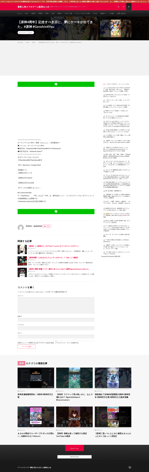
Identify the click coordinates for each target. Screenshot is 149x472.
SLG (53, 13)
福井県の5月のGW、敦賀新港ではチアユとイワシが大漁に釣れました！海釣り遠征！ (116, 209)
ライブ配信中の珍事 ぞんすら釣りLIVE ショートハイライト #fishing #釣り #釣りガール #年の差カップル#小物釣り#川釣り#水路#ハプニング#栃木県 (116, 228)
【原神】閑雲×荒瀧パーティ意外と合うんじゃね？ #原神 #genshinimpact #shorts (58, 269)
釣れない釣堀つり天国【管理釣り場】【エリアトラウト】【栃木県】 (116, 221)
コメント (20, 295)
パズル (95, 13)
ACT (26, 13)
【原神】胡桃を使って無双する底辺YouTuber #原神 (71, 434)
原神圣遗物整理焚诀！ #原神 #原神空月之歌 (35, 395)
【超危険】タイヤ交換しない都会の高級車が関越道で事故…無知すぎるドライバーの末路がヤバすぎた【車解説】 (116, 196)
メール (21, 324)
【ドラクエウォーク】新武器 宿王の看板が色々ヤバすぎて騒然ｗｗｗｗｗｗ (116, 117)
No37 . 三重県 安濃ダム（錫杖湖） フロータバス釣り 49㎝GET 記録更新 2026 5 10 (116, 202)
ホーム (20, 13)
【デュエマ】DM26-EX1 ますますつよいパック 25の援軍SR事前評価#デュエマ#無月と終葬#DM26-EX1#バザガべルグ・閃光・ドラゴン (116, 176)
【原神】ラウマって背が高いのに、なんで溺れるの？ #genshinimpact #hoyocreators (74, 397)
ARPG (33, 13)
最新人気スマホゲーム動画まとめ (40, 467)
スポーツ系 (68, 13)
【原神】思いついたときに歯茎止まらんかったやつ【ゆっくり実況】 (113, 434)
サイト (20, 333)
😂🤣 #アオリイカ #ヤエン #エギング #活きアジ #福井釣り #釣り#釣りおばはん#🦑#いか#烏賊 (116, 215)
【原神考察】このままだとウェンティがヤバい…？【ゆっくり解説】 (53, 257)
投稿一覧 (46, 226)
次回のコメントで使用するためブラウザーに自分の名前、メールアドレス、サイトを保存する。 (49, 342)
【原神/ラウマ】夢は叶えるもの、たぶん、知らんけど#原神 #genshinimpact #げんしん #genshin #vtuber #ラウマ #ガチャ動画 (116, 149)
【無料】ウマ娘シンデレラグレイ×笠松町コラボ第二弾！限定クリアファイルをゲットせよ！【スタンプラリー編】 (116, 246)
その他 (111, 13)
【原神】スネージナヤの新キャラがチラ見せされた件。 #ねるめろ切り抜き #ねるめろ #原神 (116, 141)
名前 (20, 316)
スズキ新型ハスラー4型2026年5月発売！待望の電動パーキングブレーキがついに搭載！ (116, 106)
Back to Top (74, 448)
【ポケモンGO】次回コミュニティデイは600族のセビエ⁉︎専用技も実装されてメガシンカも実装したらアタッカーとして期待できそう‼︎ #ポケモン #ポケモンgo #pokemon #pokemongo (116, 124)
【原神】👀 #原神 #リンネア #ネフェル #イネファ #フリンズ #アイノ (53, 246)
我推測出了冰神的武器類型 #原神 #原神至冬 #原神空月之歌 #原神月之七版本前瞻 (112, 395)
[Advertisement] (74, 59)
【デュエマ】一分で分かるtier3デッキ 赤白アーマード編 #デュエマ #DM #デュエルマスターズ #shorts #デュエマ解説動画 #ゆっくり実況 (116, 164)
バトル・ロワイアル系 (82, 13)
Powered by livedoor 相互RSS (110, 256)
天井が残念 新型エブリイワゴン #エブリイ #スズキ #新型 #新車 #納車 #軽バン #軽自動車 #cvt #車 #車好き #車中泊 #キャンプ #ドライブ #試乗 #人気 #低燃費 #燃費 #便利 (116, 184)
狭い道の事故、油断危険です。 (114, 191)
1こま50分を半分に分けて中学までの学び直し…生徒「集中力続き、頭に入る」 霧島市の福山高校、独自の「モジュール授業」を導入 (116, 89)
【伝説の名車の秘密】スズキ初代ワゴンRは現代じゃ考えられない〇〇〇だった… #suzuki (116, 130)
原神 (30, 32)
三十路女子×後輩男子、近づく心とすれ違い (117, 84)
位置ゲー (103, 13)
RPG (47, 13)
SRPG (59, 13)
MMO (40, 13)
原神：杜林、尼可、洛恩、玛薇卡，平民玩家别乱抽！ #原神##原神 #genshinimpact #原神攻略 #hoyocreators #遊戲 (116, 156)
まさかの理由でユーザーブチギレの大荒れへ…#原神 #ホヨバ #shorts (36, 434)
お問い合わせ (121, 13)
